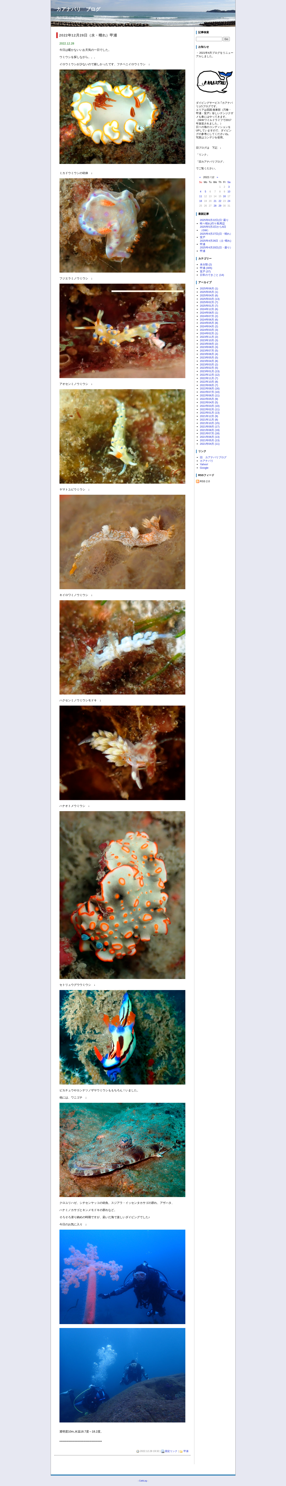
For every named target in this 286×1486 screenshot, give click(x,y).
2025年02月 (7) (209, 302)
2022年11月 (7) (209, 378)
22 (220, 201)
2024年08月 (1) (209, 312)
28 (215, 205)
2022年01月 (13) (210, 412)
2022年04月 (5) (209, 402)
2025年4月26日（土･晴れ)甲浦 (215, 242)
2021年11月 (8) (209, 419)
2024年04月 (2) (209, 326)
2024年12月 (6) (209, 309)
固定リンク (171, 1451)
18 (200, 201)
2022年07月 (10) (210, 391)
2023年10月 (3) (209, 340)
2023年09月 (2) (209, 343)
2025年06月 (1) (209, 288)
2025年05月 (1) (209, 291)
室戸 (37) (205, 271)
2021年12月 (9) (209, 416)
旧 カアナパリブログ (213, 457)
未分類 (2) (206, 264)
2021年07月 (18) (210, 433)
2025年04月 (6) (209, 295)
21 (215, 201)
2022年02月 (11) (210, 409)
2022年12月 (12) (210, 374)
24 (229, 201)
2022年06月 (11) (210, 395)
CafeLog (143, 1481)
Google (204, 467)
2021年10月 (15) (210, 423)
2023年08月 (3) (209, 347)
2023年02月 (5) (209, 367)
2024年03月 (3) (209, 329)
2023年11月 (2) (209, 336)
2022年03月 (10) (210, 405)
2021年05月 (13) (210, 440)
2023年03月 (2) (209, 364)
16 (224, 196)
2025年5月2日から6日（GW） (213, 228)
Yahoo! (204, 464)
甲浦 (185, 1451)
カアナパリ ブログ (78, 9)
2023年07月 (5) (209, 350)
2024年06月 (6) (209, 319)
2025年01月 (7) (209, 305)
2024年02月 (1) (209, 333)
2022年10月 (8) (209, 381)
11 (200, 196)
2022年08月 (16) (210, 388)
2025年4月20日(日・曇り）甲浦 (216, 249)
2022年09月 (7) (209, 385)
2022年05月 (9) (209, 398)
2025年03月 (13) (210, 298)
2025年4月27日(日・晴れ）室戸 (216, 235)
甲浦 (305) (206, 267)
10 (229, 191)
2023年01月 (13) (210, 371)
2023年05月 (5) (209, 357)
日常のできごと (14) (212, 274)
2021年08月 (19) (210, 430)
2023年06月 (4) (209, 354)
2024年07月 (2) (209, 316)
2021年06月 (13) (210, 436)
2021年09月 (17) (210, 426)
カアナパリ (206, 460)
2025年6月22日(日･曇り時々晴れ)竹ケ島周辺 (214, 221)
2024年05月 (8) (209, 322)
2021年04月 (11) (210, 443)
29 (220, 205)
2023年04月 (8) (209, 361)
